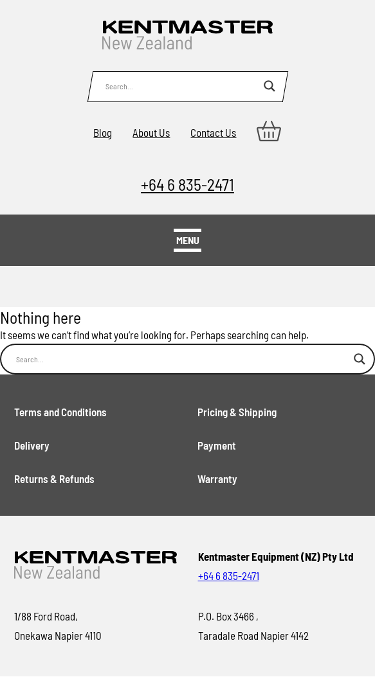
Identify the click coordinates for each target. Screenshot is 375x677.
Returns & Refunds (54, 478)
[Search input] (181, 86)
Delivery (32, 445)
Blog (102, 132)
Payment (216, 445)
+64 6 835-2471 (187, 184)
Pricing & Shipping (237, 411)
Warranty (217, 478)
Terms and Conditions (60, 411)
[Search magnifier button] (270, 86)
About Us (151, 132)
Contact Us (213, 132)
